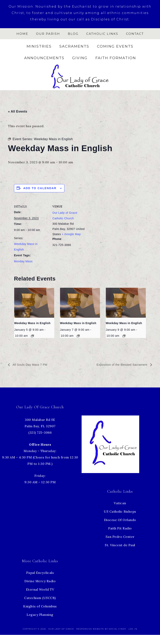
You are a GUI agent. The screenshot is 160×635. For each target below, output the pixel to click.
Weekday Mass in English (32, 323)
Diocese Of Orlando (120, 520)
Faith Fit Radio (120, 528)
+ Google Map (71, 234)
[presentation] (34, 303)
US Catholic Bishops (120, 512)
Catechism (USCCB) (40, 598)
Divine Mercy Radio (40, 581)
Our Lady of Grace (61, 629)
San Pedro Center (120, 537)
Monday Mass (23, 261)
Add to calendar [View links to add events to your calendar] (39, 188)
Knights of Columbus (40, 606)
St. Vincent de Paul (120, 545)
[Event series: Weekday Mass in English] (32, 336)
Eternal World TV (40, 590)
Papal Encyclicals (40, 573)
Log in (133, 629)
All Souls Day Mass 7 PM (31, 364)
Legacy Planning (40, 615)
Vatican (120, 503)
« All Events (17, 111)
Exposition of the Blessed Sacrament (119, 364)
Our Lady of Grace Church (80, 76)
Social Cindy (117, 629)
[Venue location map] (112, 226)
